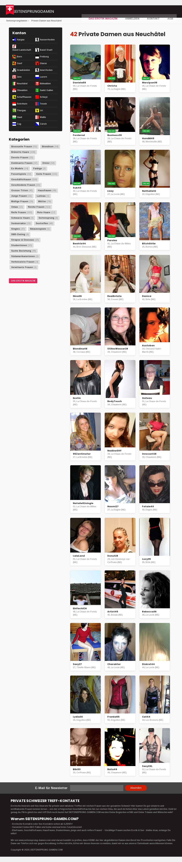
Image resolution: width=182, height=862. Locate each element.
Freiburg (44, 56)
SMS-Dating (18, 234)
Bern (19, 56)
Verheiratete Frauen (22, 261)
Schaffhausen (24, 97)
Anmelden (136, 11)
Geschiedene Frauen (23, 185)
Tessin (43, 104)
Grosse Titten (19, 190)
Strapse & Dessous (22, 239)
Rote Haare (43, 212)
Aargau (20, 39)
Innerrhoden (46, 70)
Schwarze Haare (20, 218)
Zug (19, 124)
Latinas (41, 196)
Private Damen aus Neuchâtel (46, 20)
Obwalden (22, 90)
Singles (15, 228)
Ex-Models (17, 168)
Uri (41, 110)
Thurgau (21, 110)
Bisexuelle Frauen (21, 146)
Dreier (46, 163)
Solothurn (22, 104)
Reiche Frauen (36, 207)
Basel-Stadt (46, 50)
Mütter (42, 201)
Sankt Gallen (46, 90)
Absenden (135, 787)
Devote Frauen (19, 157)
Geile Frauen (43, 174)
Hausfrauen (44, 190)
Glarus (43, 63)
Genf (19, 63)
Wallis (43, 117)
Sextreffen (42, 223)
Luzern (43, 77)
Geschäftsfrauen (21, 179)
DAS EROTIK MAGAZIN (110, 11)
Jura (19, 77)
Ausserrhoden (47, 39)
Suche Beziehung (21, 250)
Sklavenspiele (38, 228)
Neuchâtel (22, 83)
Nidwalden (45, 83)
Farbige (37, 168)
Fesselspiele (18, 174)
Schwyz (44, 97)
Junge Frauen (19, 196)
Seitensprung (46, 218)
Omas (14, 207)
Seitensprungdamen (45, 12)
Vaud (19, 117)
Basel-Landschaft (21, 50)
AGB (170, 11)
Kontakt (154, 11)
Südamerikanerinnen (23, 256)
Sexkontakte (18, 223)
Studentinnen (19, 245)
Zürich (43, 124)
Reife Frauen (18, 212)
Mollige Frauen (19, 201)
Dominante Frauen (22, 163)
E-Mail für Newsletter (51, 788)
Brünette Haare (20, 152)
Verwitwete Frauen (22, 267)
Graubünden (23, 70)
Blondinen (47, 146)
